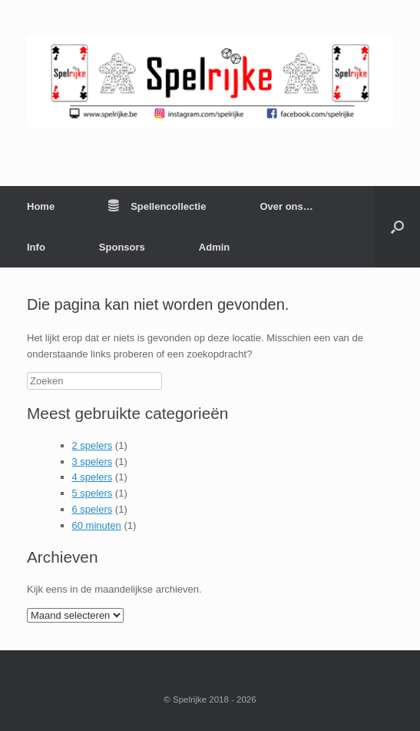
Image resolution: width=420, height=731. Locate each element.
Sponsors (122, 247)
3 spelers (92, 461)
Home (41, 206)
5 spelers (92, 493)
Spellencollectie (157, 206)
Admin (214, 247)
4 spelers (92, 477)
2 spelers (92, 445)
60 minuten (96, 525)
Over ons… (286, 206)
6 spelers (92, 509)
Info (36, 247)
